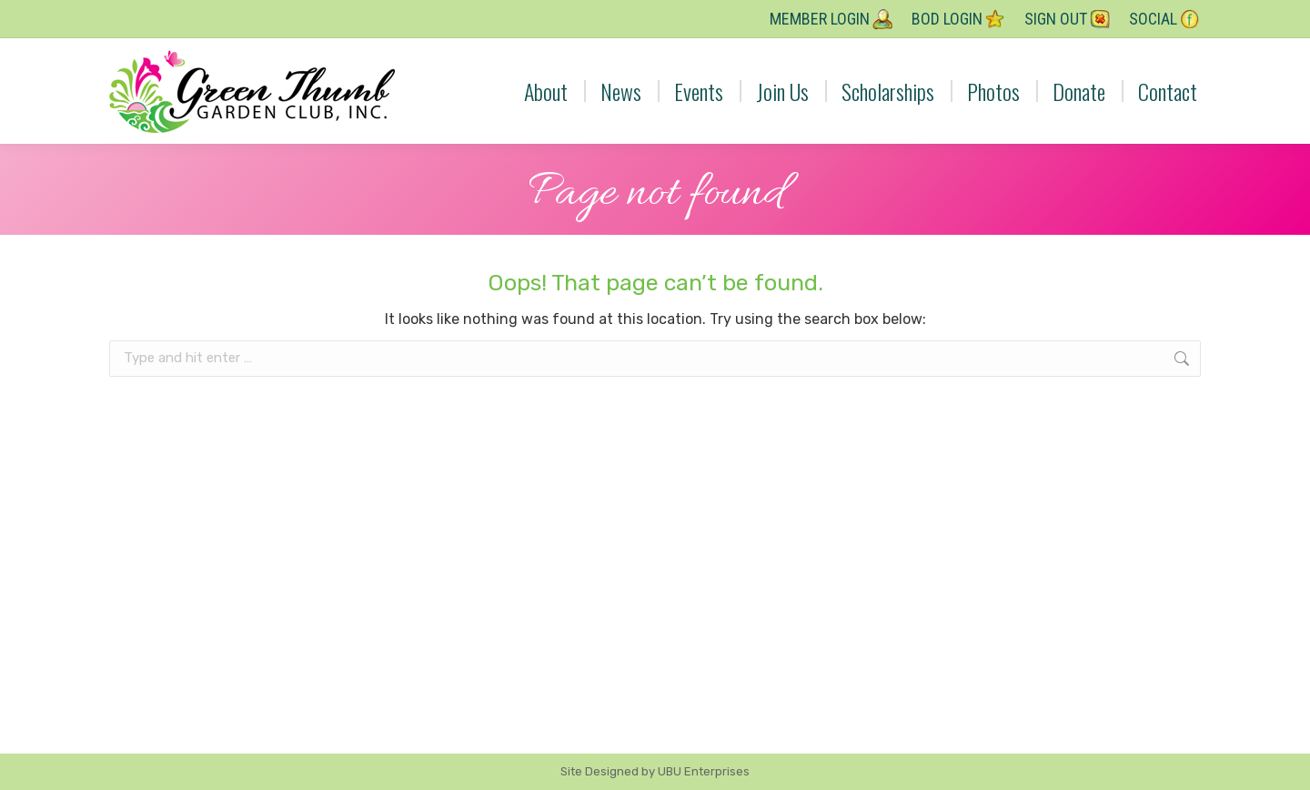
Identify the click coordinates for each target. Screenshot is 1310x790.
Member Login (831, 19)
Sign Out (1067, 19)
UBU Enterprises (704, 771)
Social (1165, 19)
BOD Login (959, 19)
